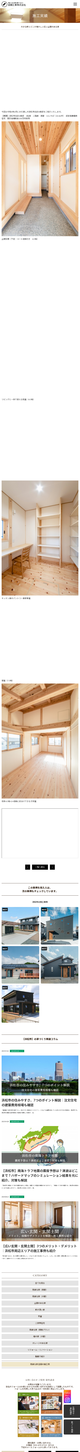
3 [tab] (44, 1295)
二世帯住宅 (40, 953)
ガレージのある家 (40, 973)
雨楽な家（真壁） (40, 919)
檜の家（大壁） (40, 966)
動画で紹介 (40, 986)
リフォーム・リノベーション (40, 979)
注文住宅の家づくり (17, 681)
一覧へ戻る (40, 497)
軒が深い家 (40, 939)
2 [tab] (40, 1295)
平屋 (40, 946)
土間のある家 (40, 933)
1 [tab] (35, 1295)
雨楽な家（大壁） (40, 926)
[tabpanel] (40, 1279)
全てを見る (40, 913)
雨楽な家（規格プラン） (40, 959)
